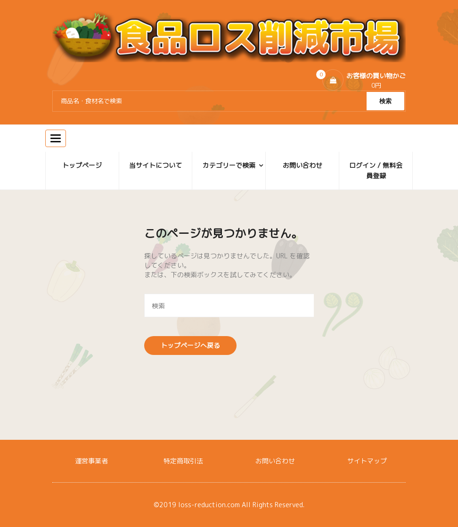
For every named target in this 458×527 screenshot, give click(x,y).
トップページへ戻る (190, 345)
